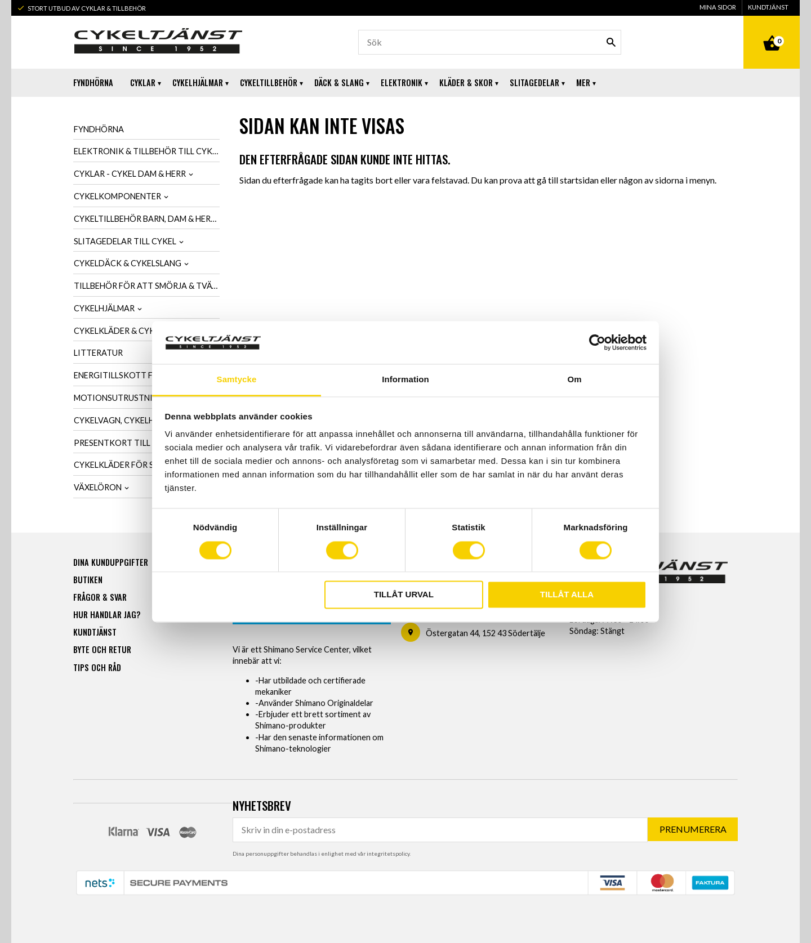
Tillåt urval (404, 595)
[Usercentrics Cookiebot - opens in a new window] (597, 342)
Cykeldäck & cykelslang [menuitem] (127, 263)
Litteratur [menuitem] (98, 352)
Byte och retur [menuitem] (102, 649)
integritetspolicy (388, 853)
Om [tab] (574, 380)
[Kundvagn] (771, 30)
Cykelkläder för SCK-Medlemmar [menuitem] (146, 465)
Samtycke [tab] (237, 380)
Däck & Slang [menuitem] (339, 82)
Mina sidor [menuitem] (717, 7)
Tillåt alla (567, 595)
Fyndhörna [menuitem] (93, 82)
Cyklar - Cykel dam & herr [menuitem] (130, 173)
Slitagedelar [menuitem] (534, 82)
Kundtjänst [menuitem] (768, 7)
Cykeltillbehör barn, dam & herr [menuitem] (145, 219)
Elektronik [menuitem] (401, 82)
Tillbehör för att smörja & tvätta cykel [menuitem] (147, 286)
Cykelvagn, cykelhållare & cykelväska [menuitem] (147, 420)
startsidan (579, 180)
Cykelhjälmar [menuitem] (197, 82)
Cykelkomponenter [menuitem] (117, 196)
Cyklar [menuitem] (142, 82)
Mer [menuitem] (583, 82)
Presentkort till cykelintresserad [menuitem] (147, 443)
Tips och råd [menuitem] (97, 667)
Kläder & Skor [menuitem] (466, 82)
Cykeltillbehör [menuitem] (268, 82)
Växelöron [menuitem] (98, 487)
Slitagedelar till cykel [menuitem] (125, 241)
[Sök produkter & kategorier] (489, 42)
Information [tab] (405, 380)
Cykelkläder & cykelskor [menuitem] (129, 331)
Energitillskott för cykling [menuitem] (137, 375)
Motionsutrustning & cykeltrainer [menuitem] (147, 398)
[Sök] (611, 42)
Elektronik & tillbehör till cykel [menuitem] (147, 151)
